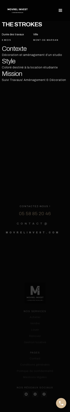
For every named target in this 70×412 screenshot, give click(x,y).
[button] (59, 10)
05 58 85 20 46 (35, 220)
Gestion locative (35, 352)
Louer (35, 340)
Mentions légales (35, 387)
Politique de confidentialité (35, 381)
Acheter (35, 327)
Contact (35, 368)
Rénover (35, 346)
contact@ (31, 229)
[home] (17, 10)
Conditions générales (35, 375)
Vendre (35, 333)
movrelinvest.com (31, 238)
